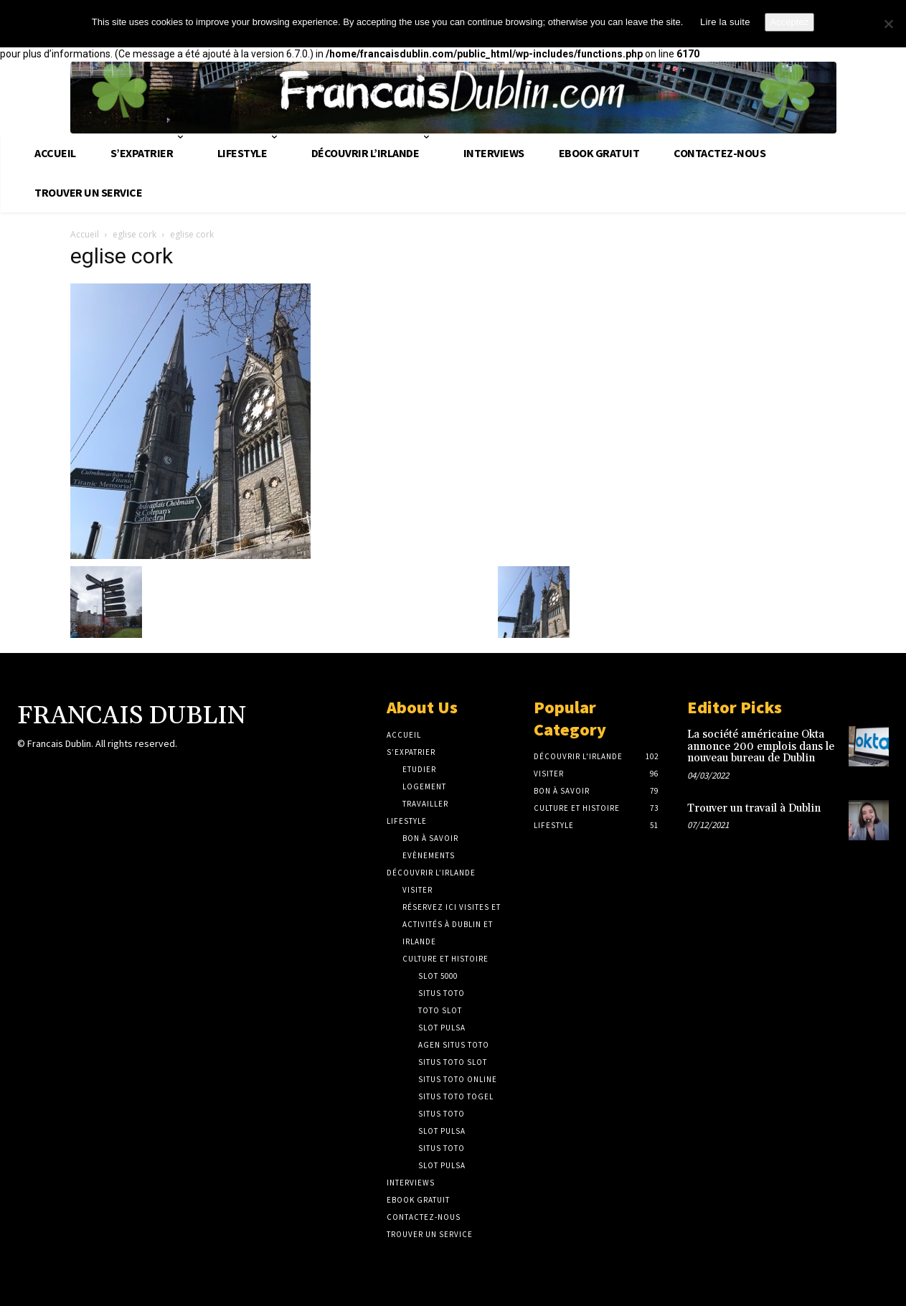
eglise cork (134, 234)
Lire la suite (725, 22)
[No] (888, 24)
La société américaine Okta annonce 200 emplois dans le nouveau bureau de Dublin (760, 746)
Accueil (84, 234)
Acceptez (789, 22)
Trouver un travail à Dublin (754, 808)
